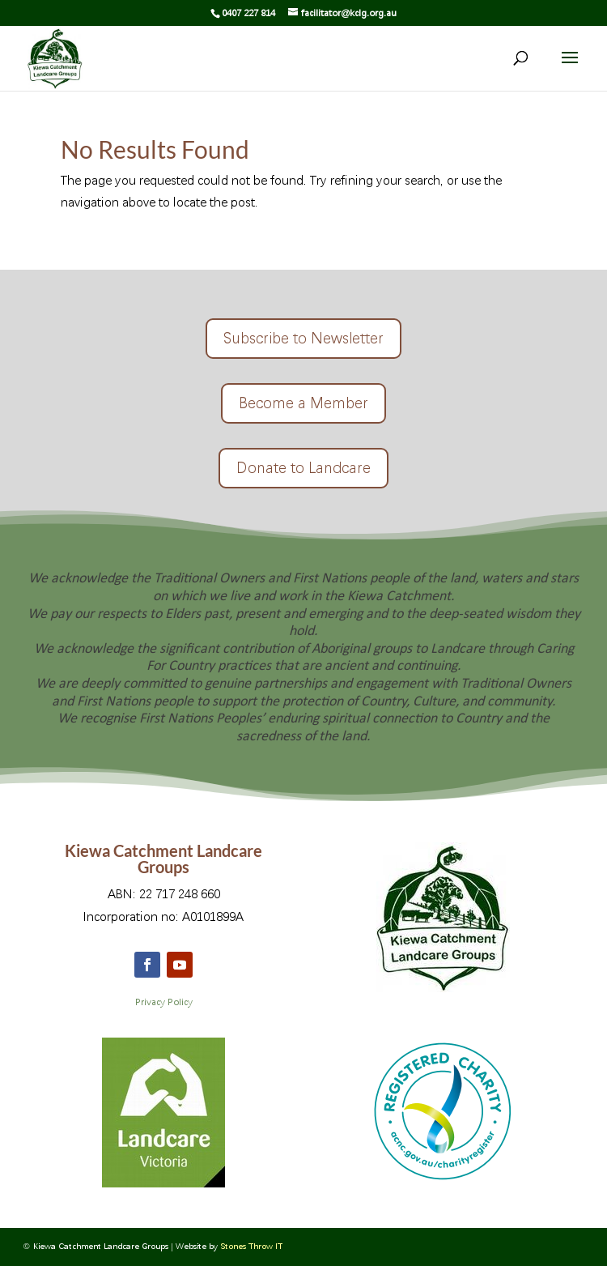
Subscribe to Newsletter (303, 338)
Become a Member (303, 402)
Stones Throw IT (251, 1246)
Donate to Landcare (303, 467)
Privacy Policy (164, 1002)
